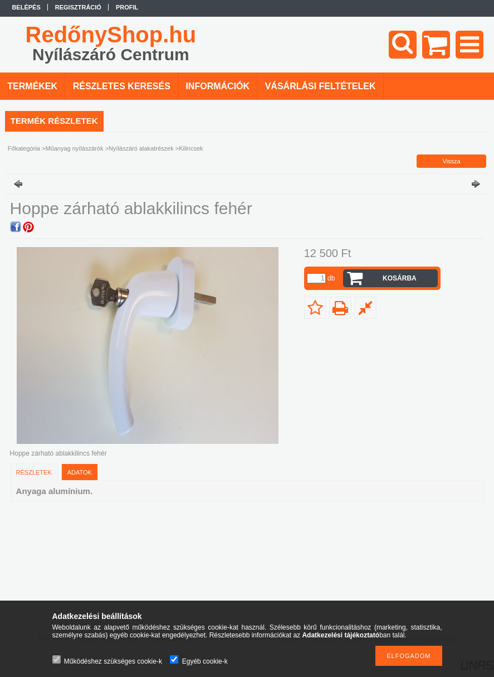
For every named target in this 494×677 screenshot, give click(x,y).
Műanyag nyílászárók (74, 148)
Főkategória (24, 148)
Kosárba (400, 278)
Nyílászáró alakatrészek (141, 148)
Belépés (26, 7)
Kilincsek (191, 148)
